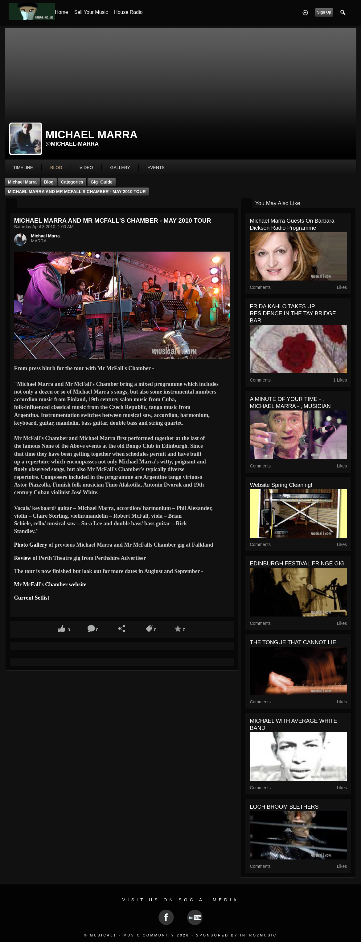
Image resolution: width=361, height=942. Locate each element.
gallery (120, 167)
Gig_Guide (102, 182)
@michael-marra (72, 144)
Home (61, 12)
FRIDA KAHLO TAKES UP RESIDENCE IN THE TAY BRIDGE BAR (293, 313)
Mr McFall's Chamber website (50, 584)
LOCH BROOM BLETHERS (284, 807)
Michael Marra (22, 182)
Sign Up (324, 12)
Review (22, 558)
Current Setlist (31, 598)
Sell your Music (91, 12)
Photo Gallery (30, 545)
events (156, 167)
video (86, 167)
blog (56, 167)
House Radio (128, 12)
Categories (72, 182)
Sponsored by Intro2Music (236, 935)
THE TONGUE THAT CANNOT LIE (293, 642)
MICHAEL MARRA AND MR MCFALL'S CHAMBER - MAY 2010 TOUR (77, 191)
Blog (49, 182)
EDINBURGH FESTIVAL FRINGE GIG (297, 563)
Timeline (23, 167)
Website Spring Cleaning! (281, 485)
